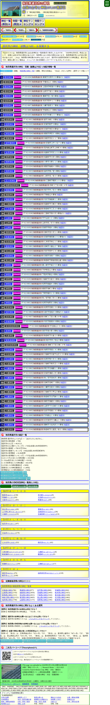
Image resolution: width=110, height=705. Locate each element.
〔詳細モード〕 (6, 71)
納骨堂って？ (22, 697)
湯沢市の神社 (36, 40)
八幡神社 (9, 368)
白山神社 (9, 359)
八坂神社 (9, 364)
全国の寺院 (31, 36)
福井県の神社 (7, 600)
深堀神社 (9, 256)
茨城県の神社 (42, 593)
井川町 (45, 495)
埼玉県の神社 (25, 595)
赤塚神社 (9, 321)
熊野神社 (9, 157)
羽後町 (8, 497)
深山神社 (9, 251)
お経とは (54, 701)
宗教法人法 (71, 699)
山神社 (8, 218)
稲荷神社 (8, 101)
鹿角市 (44, 509)
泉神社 (8, 331)
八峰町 (46, 552)
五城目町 (47, 514)
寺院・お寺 (21, 703)
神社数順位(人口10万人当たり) (11, 475)
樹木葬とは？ (5, 703)
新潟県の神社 (25, 597)
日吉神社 (9, 350)
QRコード (20, 654)
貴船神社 (9, 138)
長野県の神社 (42, 600)
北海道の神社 (7, 590)
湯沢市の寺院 (68, 36)
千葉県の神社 (42, 595)
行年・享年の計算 (73, 701)
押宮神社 (9, 134)
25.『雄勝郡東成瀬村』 (47, 30)
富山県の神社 (42, 597)
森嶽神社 (9, 246)
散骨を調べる (38, 697)
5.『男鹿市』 (20, 30)
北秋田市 (46, 512)
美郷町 (9, 564)
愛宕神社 (8, 77)
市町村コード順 (19, 486)
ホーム (41, 15)
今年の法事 (5, 697)
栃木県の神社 (60, 593)
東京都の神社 (60, 595)
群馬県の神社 (7, 595)
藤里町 (45, 554)
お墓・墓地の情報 (73, 697)
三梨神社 (9, 213)
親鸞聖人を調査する (41, 699)
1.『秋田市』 (8, 30)
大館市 (9, 500)
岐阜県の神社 (60, 600)
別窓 (25, 472)
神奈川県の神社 (8, 597)
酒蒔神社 (9, 232)
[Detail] (18, 77)
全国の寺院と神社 (9, 36)
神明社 (8, 265)
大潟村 (45, 497)
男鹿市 (43, 500)
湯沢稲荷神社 (11, 345)
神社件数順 (32, 486)
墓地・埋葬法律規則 (8, 701)
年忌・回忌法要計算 (24, 699)
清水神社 (9, 317)
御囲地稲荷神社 (12, 185)
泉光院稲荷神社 (12, 326)
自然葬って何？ (56, 699)
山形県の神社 (7, 593)
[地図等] (67, 77)
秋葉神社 (9, 237)
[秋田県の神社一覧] (27, 71)
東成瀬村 (12, 554)
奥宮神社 (9, 129)
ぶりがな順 (5, 486)
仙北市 (9, 523)
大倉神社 (9, 336)
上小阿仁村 (12, 512)
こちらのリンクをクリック (39, 619)
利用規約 (34, 684)
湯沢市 (8, 573)
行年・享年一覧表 (24, 701)
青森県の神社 (25, 590)
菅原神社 (9, 307)
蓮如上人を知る (56, 697)
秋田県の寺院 (50, 36)
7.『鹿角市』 (31, 30)
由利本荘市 (49, 573)
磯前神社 (8, 96)
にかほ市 (9, 542)
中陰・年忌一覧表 (40, 701)
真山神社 (9, 260)
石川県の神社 (60, 597)
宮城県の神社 (60, 590)
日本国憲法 (5, 699)
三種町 (45, 564)
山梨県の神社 (25, 600)
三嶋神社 (9, 204)
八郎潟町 (12, 552)
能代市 (44, 542)
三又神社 (9, 209)
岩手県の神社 (42, 590)
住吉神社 (9, 242)
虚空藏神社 (10, 143)
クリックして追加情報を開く (13, 693)
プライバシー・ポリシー (11, 684)
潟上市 (9, 509)
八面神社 (9, 429)
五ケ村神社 (10, 181)
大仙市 (9, 533)
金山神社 (9, 148)
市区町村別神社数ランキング (11, 472)
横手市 (8, 575)
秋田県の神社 (17, 40)
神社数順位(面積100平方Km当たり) (13, 478)
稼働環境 (25, 684)
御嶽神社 (9, 190)
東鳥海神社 (10, 340)
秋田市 (8, 495)
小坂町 (9, 514)
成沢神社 (9, 312)
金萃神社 (9, 152)
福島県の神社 (25, 593)
